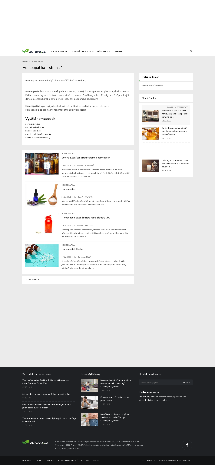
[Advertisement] (107, 24)
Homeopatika (37, 61)
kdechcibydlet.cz (146, 400)
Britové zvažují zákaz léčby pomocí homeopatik (86, 157)
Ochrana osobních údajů (70, 461)
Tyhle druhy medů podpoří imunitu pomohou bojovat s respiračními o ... (174, 131)
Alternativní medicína (152, 85)
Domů (25, 61)
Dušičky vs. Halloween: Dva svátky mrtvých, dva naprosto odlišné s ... (175, 163)
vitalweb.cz (144, 396)
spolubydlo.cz (179, 396)
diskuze (118, 51)
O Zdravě (26, 461)
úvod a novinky (60, 51)
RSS (87, 461)
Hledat (186, 382)
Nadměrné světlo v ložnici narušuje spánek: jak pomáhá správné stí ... (175, 113)
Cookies (50, 461)
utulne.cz (154, 396)
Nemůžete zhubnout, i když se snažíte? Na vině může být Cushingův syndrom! (114, 417)
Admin (96, 461)
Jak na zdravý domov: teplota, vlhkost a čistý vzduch (46, 394)
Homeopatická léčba (72, 249)
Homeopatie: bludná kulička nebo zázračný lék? (86, 217)
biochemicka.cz (165, 396)
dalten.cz (166, 400)
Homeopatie (68, 189)
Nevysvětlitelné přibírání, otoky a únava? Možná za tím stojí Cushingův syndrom (115, 383)
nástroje (103, 51)
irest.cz (158, 400)
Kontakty (39, 461)
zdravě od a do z (82, 51)
